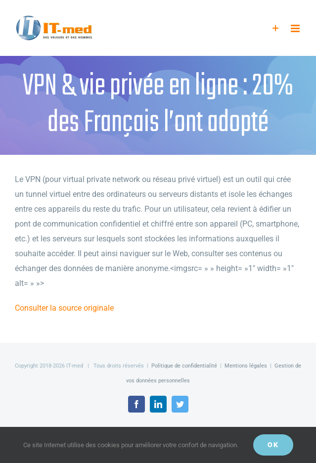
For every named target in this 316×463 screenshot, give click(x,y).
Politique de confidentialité (184, 366)
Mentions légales (246, 366)
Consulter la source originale (64, 308)
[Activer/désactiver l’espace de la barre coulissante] (276, 28)
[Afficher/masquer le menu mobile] (296, 28)
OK (273, 445)
